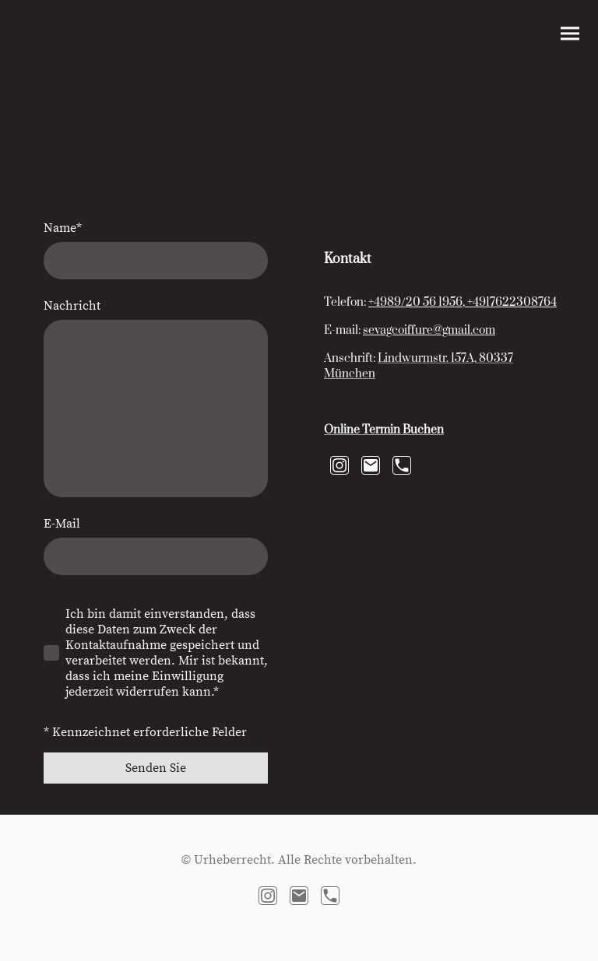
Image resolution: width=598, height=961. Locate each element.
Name (63, 228)
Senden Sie (155, 768)
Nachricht (72, 306)
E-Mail (62, 523)
